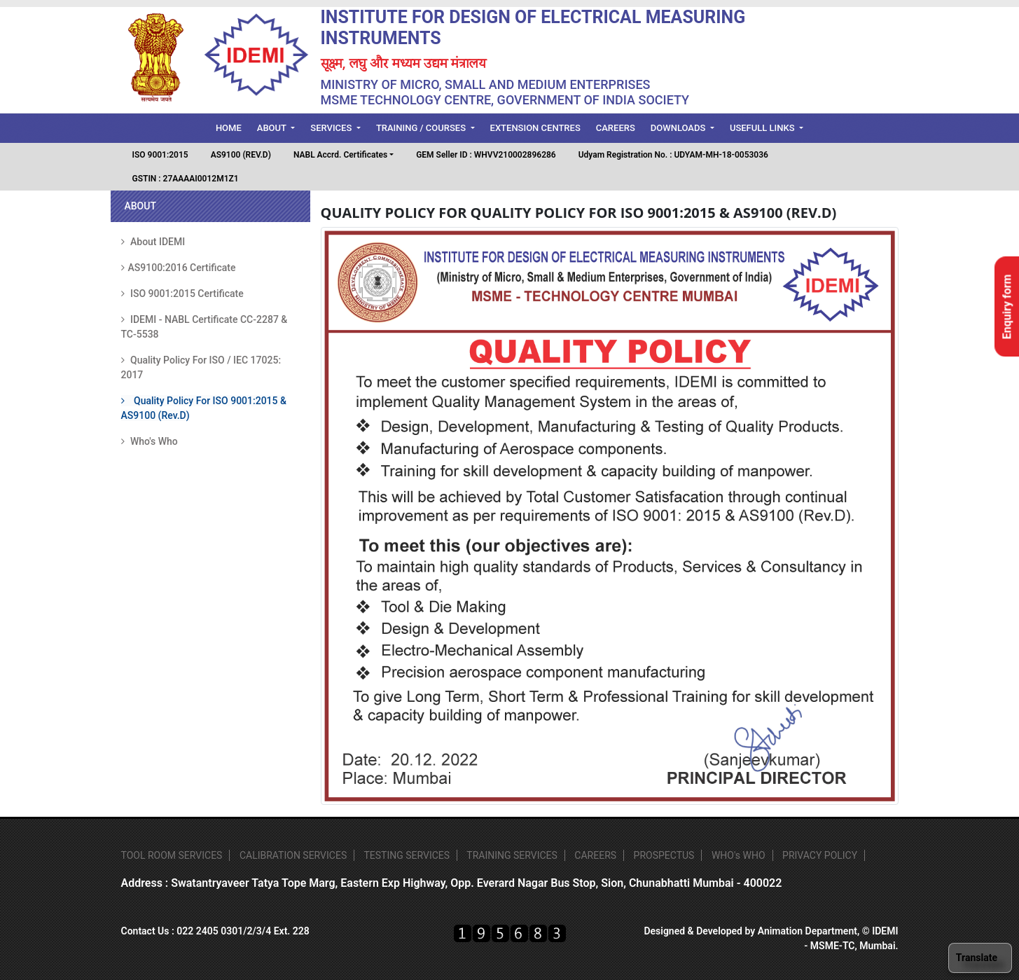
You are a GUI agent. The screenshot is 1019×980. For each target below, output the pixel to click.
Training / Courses (422, 128)
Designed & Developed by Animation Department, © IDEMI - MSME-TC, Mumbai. (771, 938)
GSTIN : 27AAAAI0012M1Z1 (185, 179)
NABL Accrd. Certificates (340, 155)
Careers (615, 128)
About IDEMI (153, 241)
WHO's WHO (738, 855)
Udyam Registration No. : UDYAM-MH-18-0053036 (673, 155)
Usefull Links (763, 128)
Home (232, 126)
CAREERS (595, 855)
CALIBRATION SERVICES (293, 855)
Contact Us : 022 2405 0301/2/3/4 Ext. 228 (215, 931)
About (273, 128)
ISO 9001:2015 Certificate (182, 293)
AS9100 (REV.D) (241, 155)
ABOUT (140, 206)
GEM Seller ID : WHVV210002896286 (486, 155)
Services (332, 128)
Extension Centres (535, 128)
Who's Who (149, 441)
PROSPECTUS (664, 855)
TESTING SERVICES (406, 855)
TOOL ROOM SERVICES (172, 855)
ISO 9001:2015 (160, 155)
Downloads (679, 128)
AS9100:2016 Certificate (178, 267)
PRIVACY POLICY (819, 855)
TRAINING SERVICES (511, 855)
